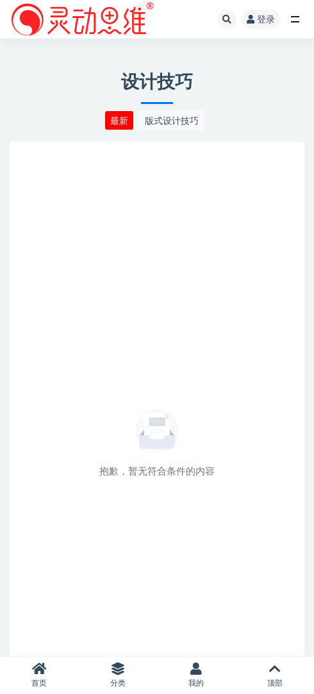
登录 (261, 18)
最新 (119, 120)
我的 (196, 675)
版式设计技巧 (172, 120)
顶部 (275, 675)
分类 (118, 675)
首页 (39, 675)
